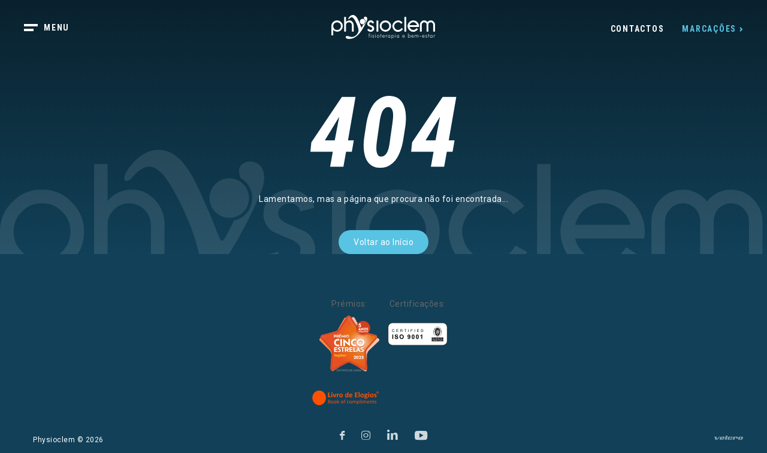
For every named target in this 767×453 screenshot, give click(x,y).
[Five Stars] (349, 344)
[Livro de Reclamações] (426, 398)
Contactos (638, 29)
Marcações (709, 29)
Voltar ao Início (383, 242)
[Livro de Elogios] (346, 398)
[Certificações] (418, 334)
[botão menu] (54, 29)
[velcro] (728, 443)
